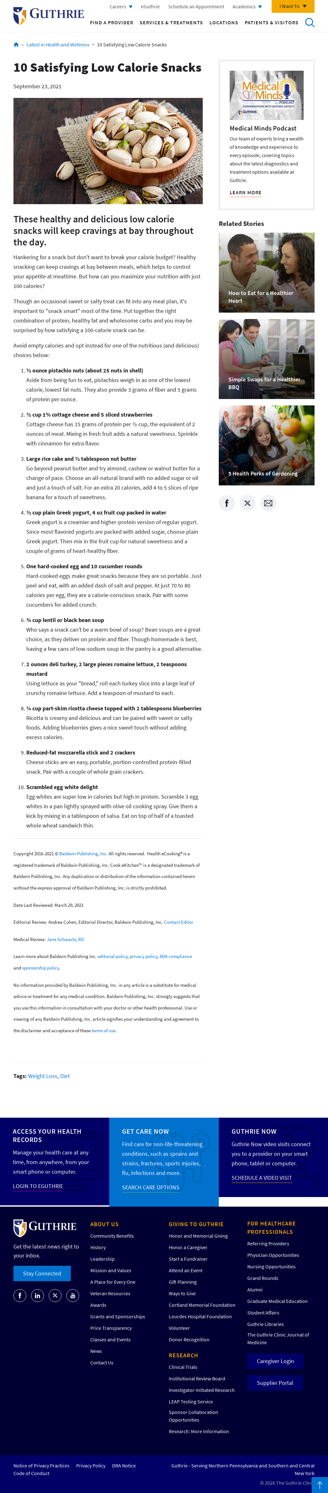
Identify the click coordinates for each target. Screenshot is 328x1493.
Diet (65, 1076)
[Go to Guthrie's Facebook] (19, 1295)
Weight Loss (42, 1076)
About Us (104, 1224)
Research (183, 1355)
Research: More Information (199, 1431)
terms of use (103, 1030)
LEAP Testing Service (191, 1401)
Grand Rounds (262, 1278)
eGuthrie (150, 6)
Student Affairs (263, 1312)
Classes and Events (110, 1339)
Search (310, 22)
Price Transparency (111, 1328)
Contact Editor (178, 922)
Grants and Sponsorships (117, 1316)
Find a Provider (111, 22)
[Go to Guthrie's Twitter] (55, 1295)
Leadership (102, 1259)
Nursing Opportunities (271, 1266)
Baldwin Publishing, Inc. (83, 853)
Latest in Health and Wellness (58, 44)
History (98, 1247)
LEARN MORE (246, 192)
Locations (223, 22)
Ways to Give (182, 1293)
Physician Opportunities (273, 1255)
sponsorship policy (40, 968)
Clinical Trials (183, 1367)
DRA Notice (124, 1465)
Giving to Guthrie (196, 1224)
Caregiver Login (275, 1361)
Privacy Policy (90, 1465)
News (96, 1351)
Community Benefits (112, 1236)
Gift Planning (183, 1282)
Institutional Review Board (197, 1378)
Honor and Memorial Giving (198, 1236)
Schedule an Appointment (196, 6)
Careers (118, 6)
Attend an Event (185, 1270)
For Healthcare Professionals (271, 1227)
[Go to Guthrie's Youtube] (72, 1295)
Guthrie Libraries (265, 1324)
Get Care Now (145, 1131)
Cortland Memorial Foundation (202, 1305)
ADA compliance (176, 956)
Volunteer (179, 1328)
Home (16, 44)
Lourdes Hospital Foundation (200, 1316)
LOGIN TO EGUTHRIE (38, 1186)
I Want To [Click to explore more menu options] (289, 6)
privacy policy (143, 956)
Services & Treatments (171, 22)
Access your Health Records (47, 1135)
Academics (244, 6)
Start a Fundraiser (188, 1259)
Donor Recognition (189, 1339)
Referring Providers (268, 1243)
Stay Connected (42, 1273)
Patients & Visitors (272, 22)
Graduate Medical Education (277, 1301)
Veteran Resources (110, 1293)
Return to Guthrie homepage (48, 16)
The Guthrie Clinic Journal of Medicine (278, 1338)
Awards (98, 1305)
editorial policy (112, 956)
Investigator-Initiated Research (202, 1390)
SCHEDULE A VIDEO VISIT (262, 1177)
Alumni (255, 1289)
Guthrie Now (254, 1131)
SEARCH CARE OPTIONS (150, 1187)
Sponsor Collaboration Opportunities (193, 1416)
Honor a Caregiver (188, 1247)
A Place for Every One (112, 1282)
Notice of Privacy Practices (41, 1465)
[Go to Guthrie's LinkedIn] (37, 1295)
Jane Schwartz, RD (65, 939)
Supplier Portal (275, 1382)
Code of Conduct (31, 1473)
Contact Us (101, 1362)
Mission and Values (110, 1270)
